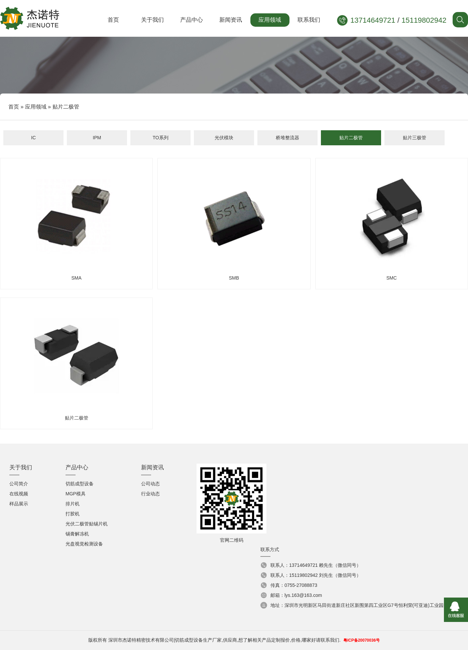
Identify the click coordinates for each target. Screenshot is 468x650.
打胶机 (73, 513)
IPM (97, 137)
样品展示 (18, 503)
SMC (391, 221)
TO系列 (160, 137)
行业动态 (150, 493)
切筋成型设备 (80, 483)
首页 (113, 20)
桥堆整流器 (287, 137)
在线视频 (18, 493)
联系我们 (309, 20)
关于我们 (152, 20)
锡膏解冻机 (77, 533)
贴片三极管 (414, 137)
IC (33, 137)
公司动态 (150, 483)
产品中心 (191, 20)
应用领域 (269, 20)
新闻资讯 (230, 20)
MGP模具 (76, 493)
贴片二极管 (351, 137)
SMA (76, 221)
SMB (234, 221)
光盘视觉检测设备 (84, 543)
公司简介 (18, 483)
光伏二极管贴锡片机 (87, 523)
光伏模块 (224, 137)
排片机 (73, 503)
